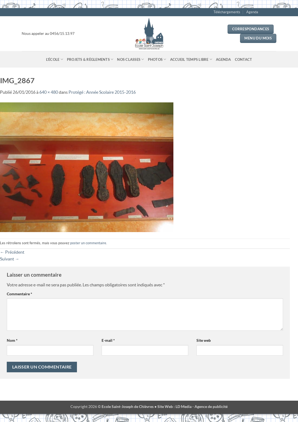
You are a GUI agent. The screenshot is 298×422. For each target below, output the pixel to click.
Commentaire (19, 294)
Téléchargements (226, 12)
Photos (157, 59)
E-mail (108, 340)
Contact (243, 59)
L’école (54, 59)
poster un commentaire (88, 243)
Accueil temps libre (191, 59)
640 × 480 (48, 92)
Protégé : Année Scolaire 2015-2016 (102, 92)
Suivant (9, 258)
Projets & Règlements (90, 59)
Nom (12, 340)
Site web (203, 340)
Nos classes (130, 59)
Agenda (252, 12)
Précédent (12, 252)
